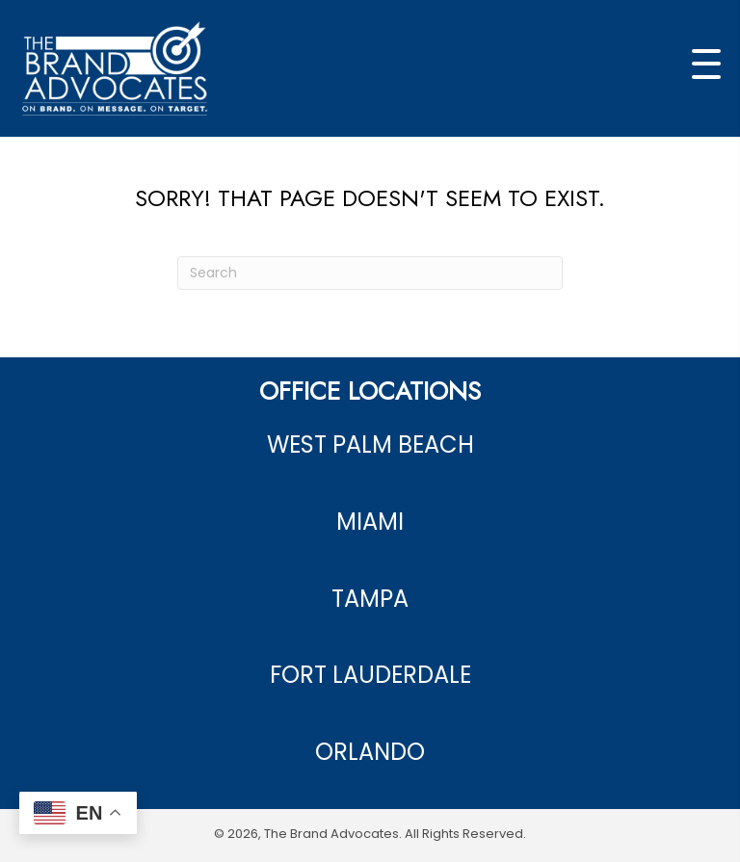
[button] (706, 64)
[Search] (370, 273)
